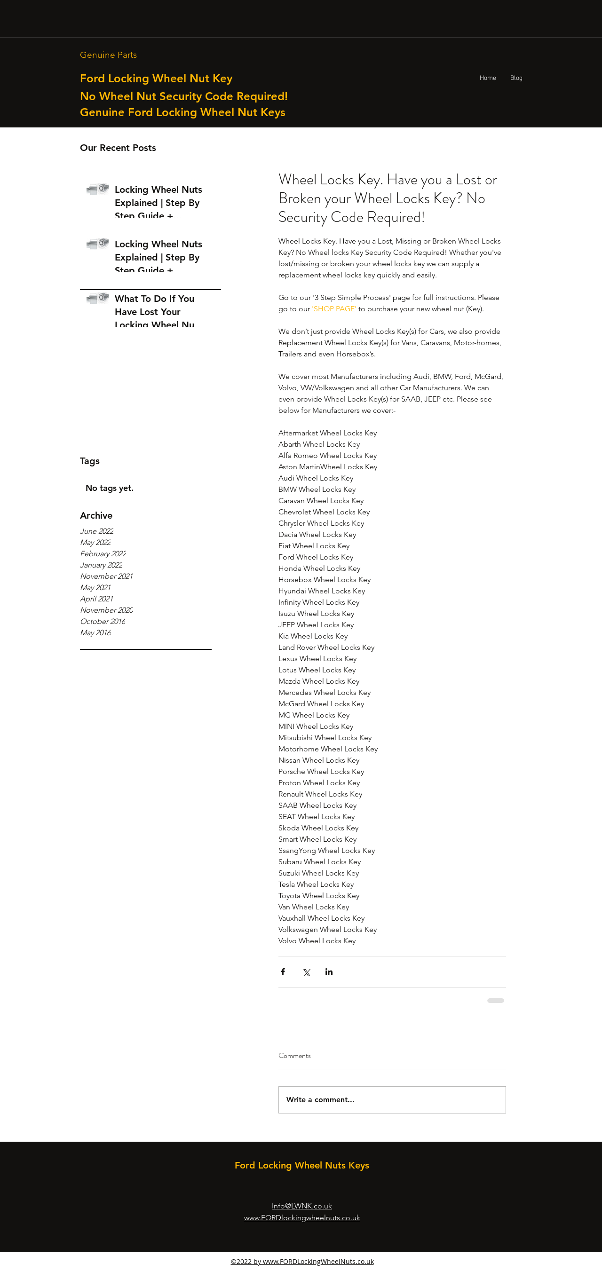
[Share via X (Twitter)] (305, 971)
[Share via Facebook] (282, 971)
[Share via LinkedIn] (329, 971)
